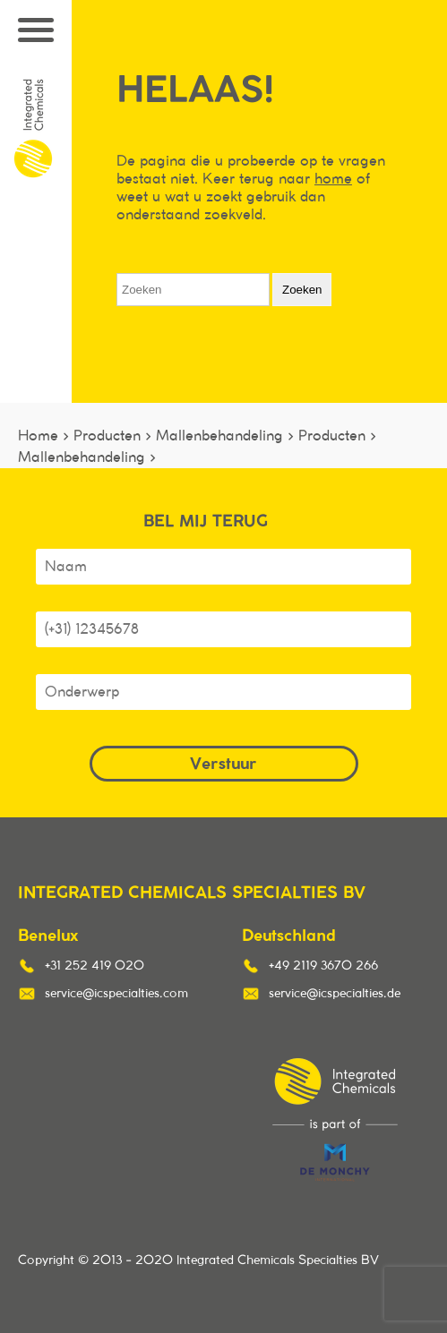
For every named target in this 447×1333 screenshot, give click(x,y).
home (333, 179)
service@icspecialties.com (116, 993)
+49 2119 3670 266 (323, 966)
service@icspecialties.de (334, 993)
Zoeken (302, 289)
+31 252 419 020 (94, 966)
